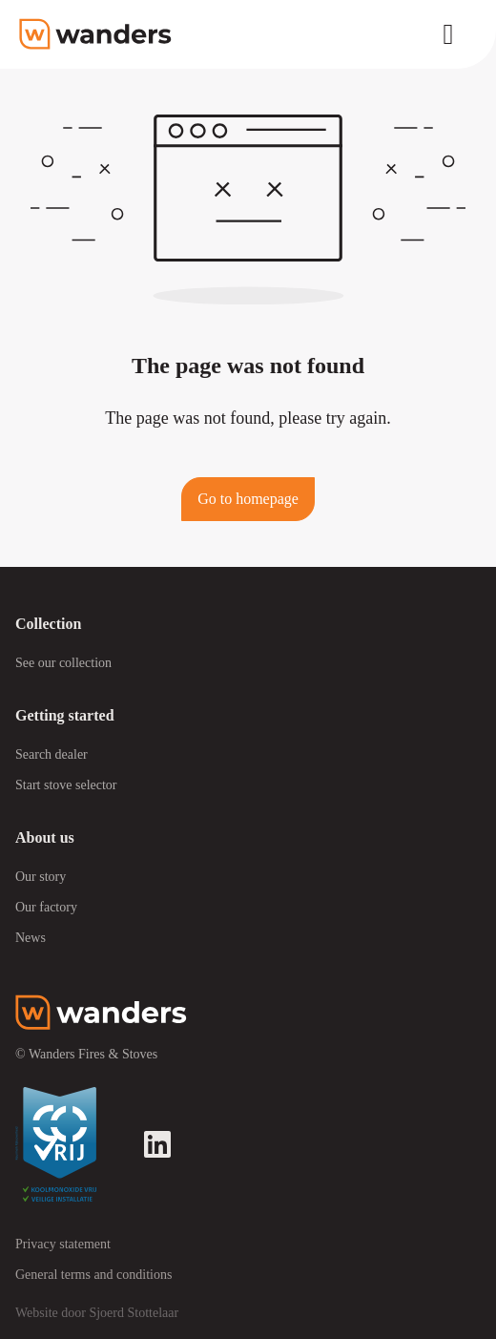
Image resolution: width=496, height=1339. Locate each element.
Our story (40, 876)
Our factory (46, 907)
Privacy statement (63, 1244)
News (30, 938)
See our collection (63, 663)
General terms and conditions (93, 1274)
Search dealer (51, 754)
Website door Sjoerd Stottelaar (96, 1313)
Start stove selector (66, 785)
